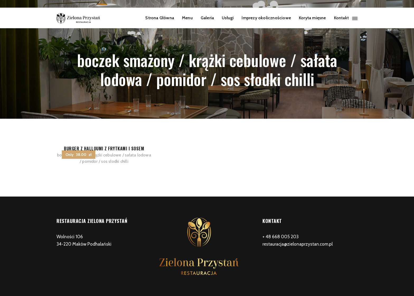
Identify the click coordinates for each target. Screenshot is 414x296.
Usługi (228, 17)
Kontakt (341, 17)
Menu (187, 17)
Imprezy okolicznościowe (266, 17)
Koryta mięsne (312, 17)
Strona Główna (159, 17)
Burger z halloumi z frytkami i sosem (104, 148)
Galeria (207, 17)
